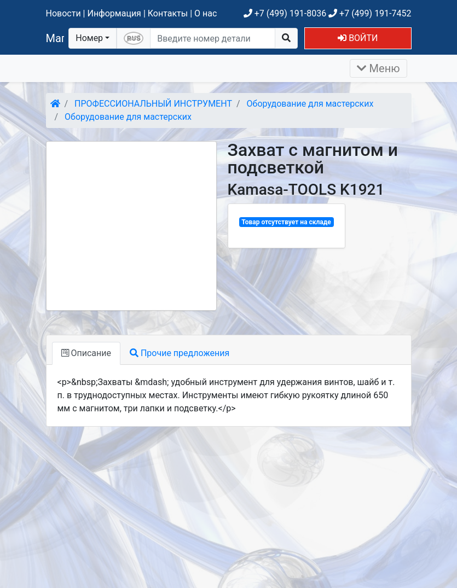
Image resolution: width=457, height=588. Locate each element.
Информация (114, 13)
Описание (86, 353)
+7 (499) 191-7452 (369, 13)
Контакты (168, 13)
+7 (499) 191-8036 (285, 13)
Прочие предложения (179, 353)
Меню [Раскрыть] (378, 68)
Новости (63, 13)
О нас (205, 13)
